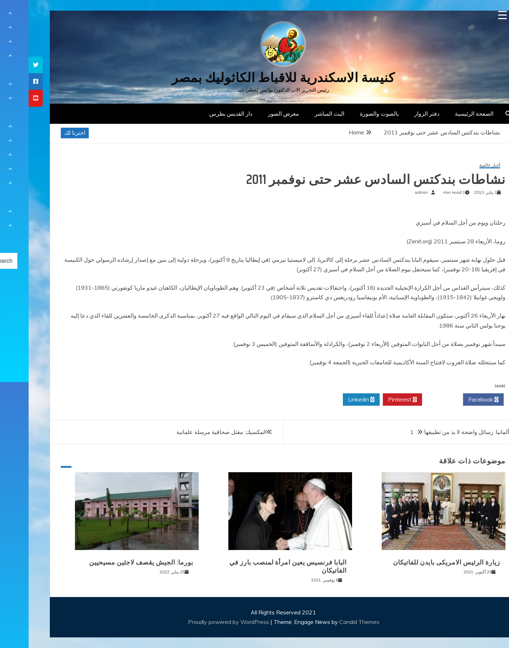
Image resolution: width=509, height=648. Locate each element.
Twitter (414, 400)
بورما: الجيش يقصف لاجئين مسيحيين (112, 562)
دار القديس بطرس (202, 113)
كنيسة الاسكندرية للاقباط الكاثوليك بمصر (254, 78)
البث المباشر (301, 113)
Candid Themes (331, 621)
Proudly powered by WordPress (200, 621)
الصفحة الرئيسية (445, 113)
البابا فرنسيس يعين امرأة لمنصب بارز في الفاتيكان (259, 566)
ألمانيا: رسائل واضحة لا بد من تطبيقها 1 (430, 431)
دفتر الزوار (398, 113)
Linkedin (333, 400)
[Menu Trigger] (474, 15)
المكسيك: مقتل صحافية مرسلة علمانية (193, 431)
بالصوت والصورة (350, 113)
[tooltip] (7, 65)
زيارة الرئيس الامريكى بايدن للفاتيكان (418, 562)
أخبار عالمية (461, 165)
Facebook (455, 400)
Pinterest (373, 400)
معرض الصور (254, 113)
